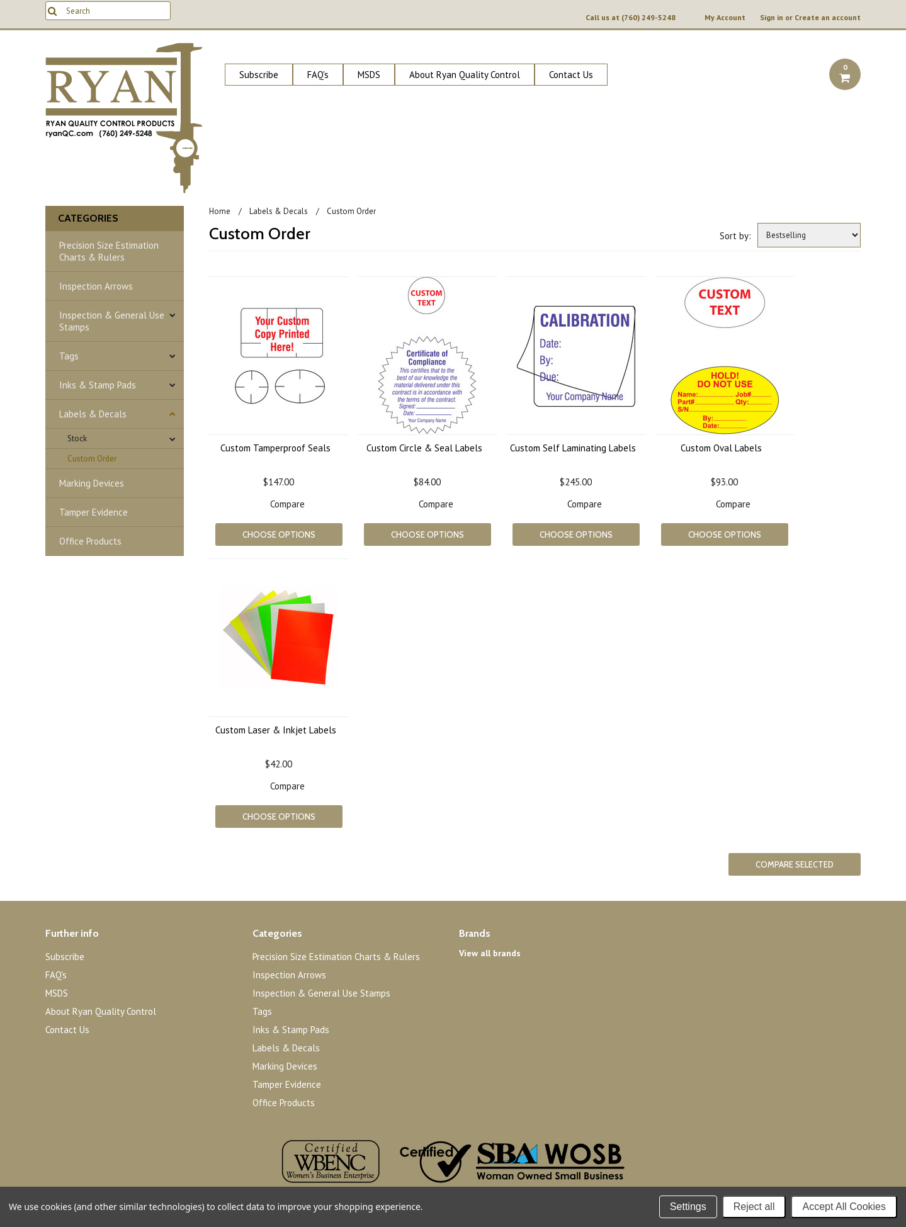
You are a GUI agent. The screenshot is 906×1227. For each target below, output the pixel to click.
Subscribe (258, 75)
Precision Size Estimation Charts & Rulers (109, 251)
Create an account (828, 17)
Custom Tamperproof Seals (275, 448)
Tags (69, 356)
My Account (725, 17)
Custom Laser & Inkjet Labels (275, 730)
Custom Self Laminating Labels (573, 448)
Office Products (90, 541)
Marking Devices (91, 483)
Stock (77, 438)
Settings (688, 1206)
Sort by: (735, 236)
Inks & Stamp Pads (97, 385)
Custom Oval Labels (721, 448)
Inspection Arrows (96, 286)
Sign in (771, 17)
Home (219, 211)
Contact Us (571, 75)
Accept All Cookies (844, 1206)
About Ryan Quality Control (464, 75)
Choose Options (278, 534)
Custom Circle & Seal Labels (424, 448)
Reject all (754, 1206)
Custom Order (91, 458)
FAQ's (318, 75)
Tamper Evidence (93, 512)
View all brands (490, 953)
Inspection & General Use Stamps (111, 321)
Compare (287, 504)
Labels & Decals (93, 414)
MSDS (369, 75)
